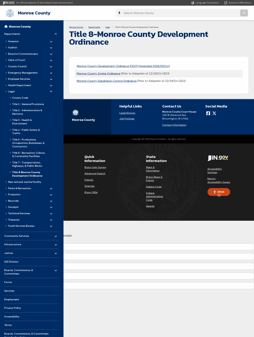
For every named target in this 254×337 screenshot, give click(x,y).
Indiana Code (154, 186)
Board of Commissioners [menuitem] (23, 52)
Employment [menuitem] (11, 298)
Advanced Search (94, 172)
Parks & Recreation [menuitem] (19, 187)
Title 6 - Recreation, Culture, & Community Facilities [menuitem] (28, 154)
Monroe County (30, 12)
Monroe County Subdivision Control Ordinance (107, 80)
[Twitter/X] (214, 112)
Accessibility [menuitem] (11, 315)
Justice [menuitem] (14, 251)
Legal (107, 26)
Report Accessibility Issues (218, 179)
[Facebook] (208, 112)
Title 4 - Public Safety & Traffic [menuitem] (26, 131)
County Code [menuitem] (20, 97)
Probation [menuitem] (18, 193)
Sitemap (89, 185)
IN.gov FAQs (91, 191)
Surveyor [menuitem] (18, 205)
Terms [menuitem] (8, 324)
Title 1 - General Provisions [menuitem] (28, 103)
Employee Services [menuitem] (19, 77)
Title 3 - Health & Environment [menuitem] (22, 121)
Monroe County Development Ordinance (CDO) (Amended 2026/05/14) (123, 65)
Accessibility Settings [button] (214, 170)
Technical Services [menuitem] (19, 212)
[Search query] (221, 12)
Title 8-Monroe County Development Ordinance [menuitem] (27, 173)
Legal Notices (127, 112)
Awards (150, 205)
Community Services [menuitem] (16, 234)
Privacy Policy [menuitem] (12, 307)
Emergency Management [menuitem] (23, 71)
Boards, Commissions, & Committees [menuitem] (18, 270)
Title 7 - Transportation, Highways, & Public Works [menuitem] (27, 163)
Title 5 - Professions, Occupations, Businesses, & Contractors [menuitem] (28, 142)
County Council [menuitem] (18, 65)
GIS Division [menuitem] (11, 261)
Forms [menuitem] (8, 281)
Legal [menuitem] (18, 90)
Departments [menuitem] (14, 32)
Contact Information (174, 124)
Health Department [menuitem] (19, 84)
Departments (94, 26)
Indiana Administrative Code (154, 196)
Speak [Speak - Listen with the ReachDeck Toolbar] (218, 192)
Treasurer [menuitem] (18, 218)
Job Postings (126, 117)
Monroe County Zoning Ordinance (98, 73)
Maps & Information (153, 168)
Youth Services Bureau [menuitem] (21, 224)
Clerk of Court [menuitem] (18, 58)
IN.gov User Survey (95, 166)
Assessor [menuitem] (18, 40)
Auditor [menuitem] (18, 46)
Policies (88, 179)
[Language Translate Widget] (205, 3)
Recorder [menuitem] (18, 199)
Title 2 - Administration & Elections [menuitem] (27, 111)
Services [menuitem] (9, 290)
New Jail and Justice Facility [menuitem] (24, 181)
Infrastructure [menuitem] (14, 242)
